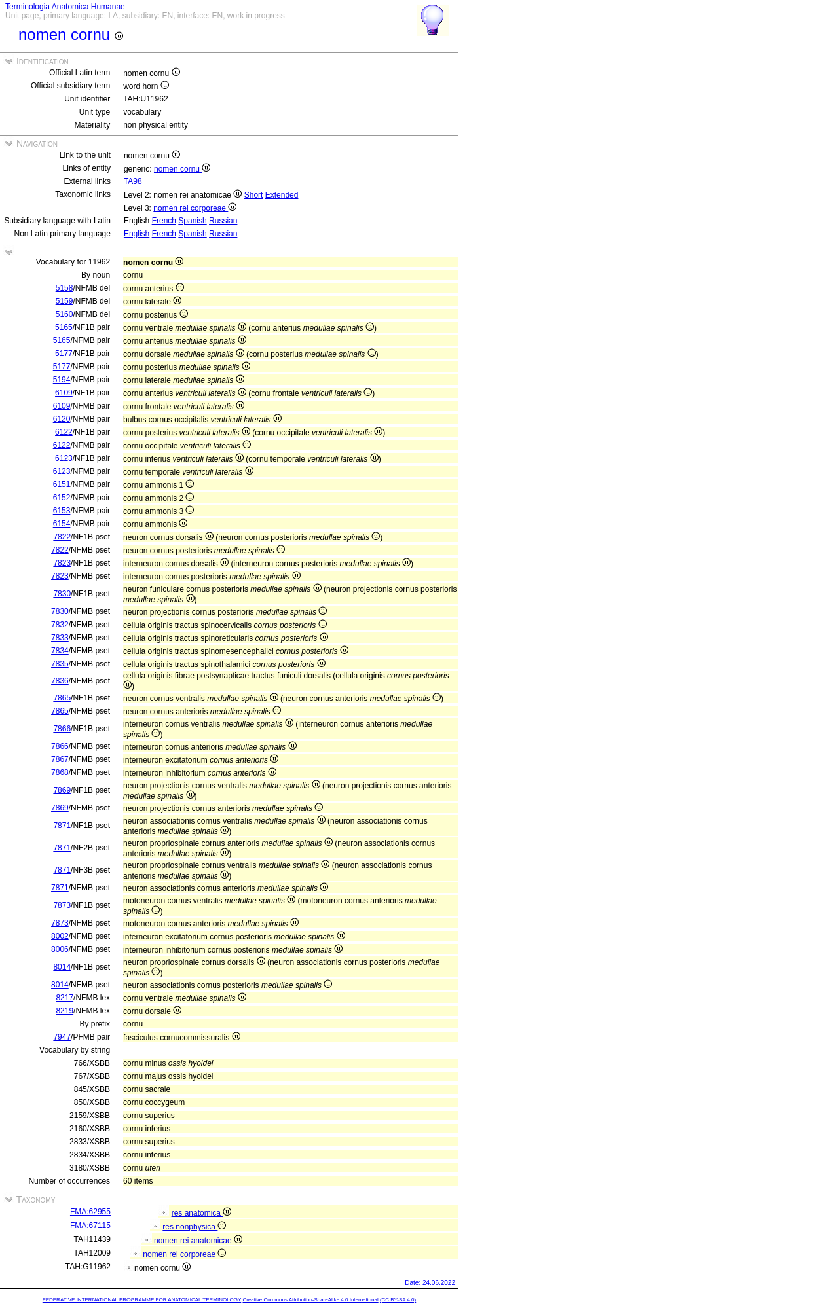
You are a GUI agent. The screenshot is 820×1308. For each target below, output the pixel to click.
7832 (60, 624)
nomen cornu (182, 168)
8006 (60, 949)
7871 (62, 825)
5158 (64, 288)
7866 (62, 728)
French (164, 220)
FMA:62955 (90, 1211)
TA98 (133, 181)
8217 (64, 997)
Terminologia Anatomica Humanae (65, 6)
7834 (60, 650)
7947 (62, 1037)
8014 (62, 967)
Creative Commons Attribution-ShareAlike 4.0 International (310, 1300)
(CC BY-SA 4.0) (398, 1300)
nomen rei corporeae (194, 208)
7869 (62, 790)
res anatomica (202, 1213)
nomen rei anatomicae (198, 1240)
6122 (64, 432)
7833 (60, 637)
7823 (62, 563)
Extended (282, 195)
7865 (62, 697)
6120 (62, 419)
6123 (64, 458)
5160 (64, 314)
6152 (62, 497)
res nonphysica (194, 1226)
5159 (64, 301)
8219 (64, 1010)
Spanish (192, 220)
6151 (62, 484)
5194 (62, 379)
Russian (223, 220)
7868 (60, 772)
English (136, 233)
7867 (60, 759)
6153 (62, 510)
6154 (62, 523)
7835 (60, 663)
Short (253, 195)
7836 (60, 680)
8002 (60, 936)
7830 (62, 593)
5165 (64, 327)
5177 (64, 353)
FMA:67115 (90, 1225)
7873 (62, 905)
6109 (64, 392)
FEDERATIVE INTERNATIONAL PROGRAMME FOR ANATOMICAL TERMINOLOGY (142, 1300)
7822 (62, 536)
